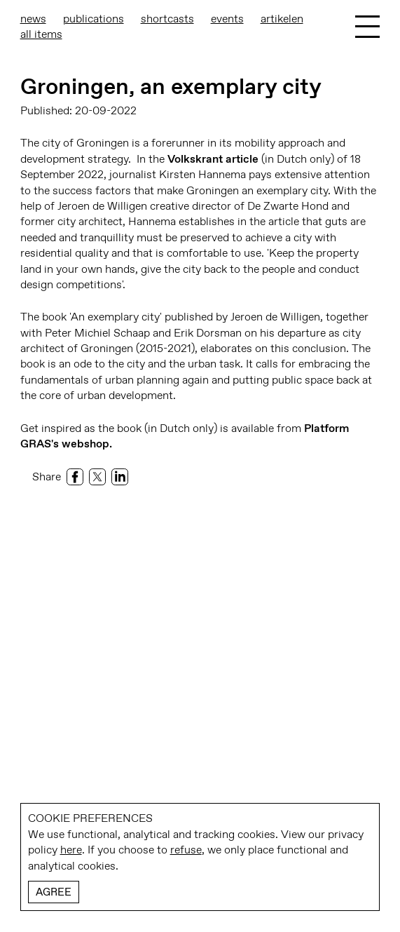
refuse (186, 849)
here (71, 849)
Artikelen (282, 18)
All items (41, 34)
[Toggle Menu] (367, 26)
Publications (93, 18)
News (33, 18)
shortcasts (167, 18)
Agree (53, 892)
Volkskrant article (212, 158)
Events (227, 18)
